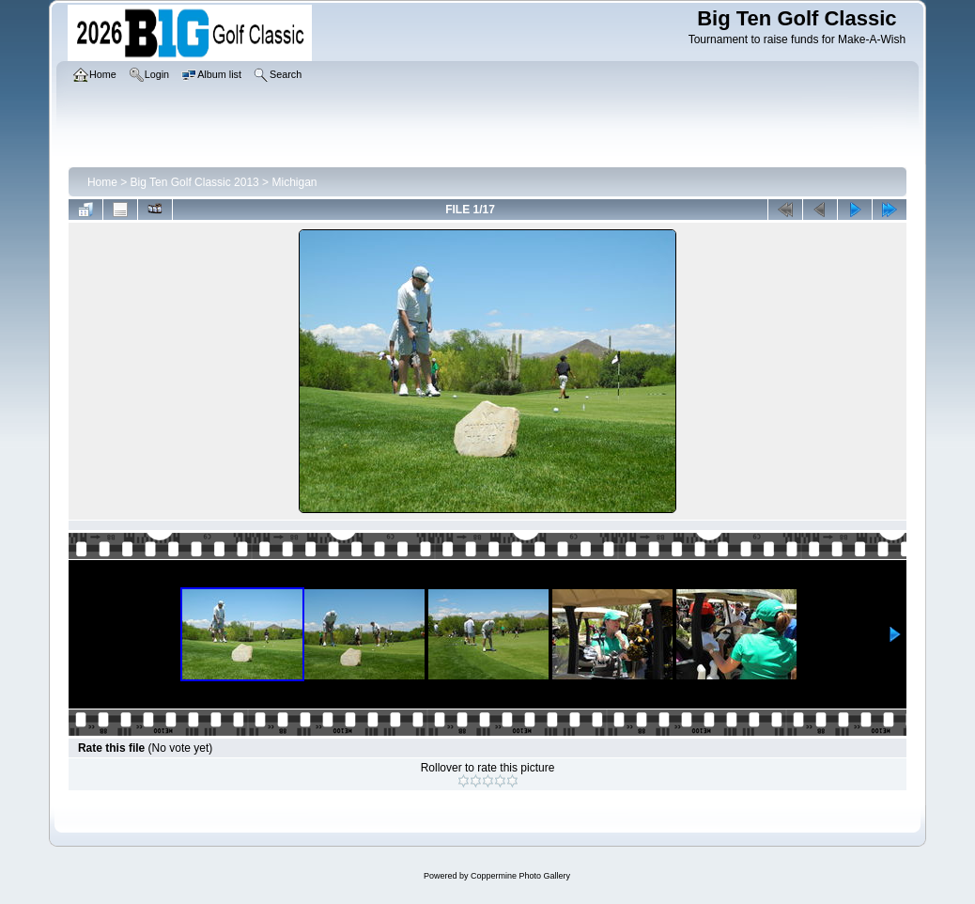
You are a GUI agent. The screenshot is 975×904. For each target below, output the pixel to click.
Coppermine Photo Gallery (520, 876)
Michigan (294, 182)
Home (102, 182)
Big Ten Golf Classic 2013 (195, 182)
